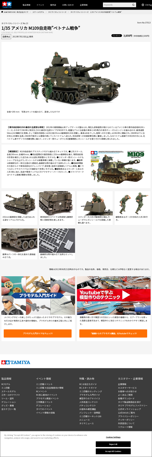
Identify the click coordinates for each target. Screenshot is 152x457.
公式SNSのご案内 (126, 412)
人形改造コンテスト (88, 402)
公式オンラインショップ (129, 409)
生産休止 (6, 36)
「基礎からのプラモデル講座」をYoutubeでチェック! (113, 333)
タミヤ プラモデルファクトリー (132, 405)
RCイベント (41, 391)
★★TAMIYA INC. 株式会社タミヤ (16, 12)
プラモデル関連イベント (47, 398)
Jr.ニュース (84, 419)
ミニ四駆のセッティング (90, 391)
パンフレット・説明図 (89, 412)
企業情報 (122, 384)
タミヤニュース (86, 423)
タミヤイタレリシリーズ (57, 12)
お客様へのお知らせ (127, 391)
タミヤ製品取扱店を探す (129, 402)
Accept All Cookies (113, 452)
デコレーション (8, 402)
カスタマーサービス (127, 387)
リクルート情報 (125, 426)
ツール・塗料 (7, 398)
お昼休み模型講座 (87, 409)
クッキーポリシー (126, 419)
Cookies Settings (113, 438)
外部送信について (126, 423)
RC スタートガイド (88, 387)
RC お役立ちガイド (88, 384)
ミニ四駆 (5, 387)
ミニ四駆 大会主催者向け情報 (49, 387)
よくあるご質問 (125, 394)
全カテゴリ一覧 (8, 409)
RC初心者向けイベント (46, 394)
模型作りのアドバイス (89, 398)
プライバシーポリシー (128, 416)
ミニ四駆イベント (44, 384)
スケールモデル (38, 12)
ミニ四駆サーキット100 (90, 416)
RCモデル (5, 384)
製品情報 (26, 4)
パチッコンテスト (87, 405)
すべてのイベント (44, 409)
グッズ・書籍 (7, 405)
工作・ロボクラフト (10, 394)
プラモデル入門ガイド (89, 394)
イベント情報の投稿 (45, 412)
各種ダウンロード (126, 398)
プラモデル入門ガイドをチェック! (38, 333)
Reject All (113, 445)
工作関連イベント (44, 402)
